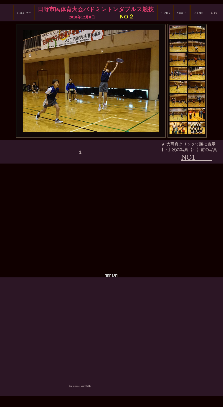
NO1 (196, 157)
